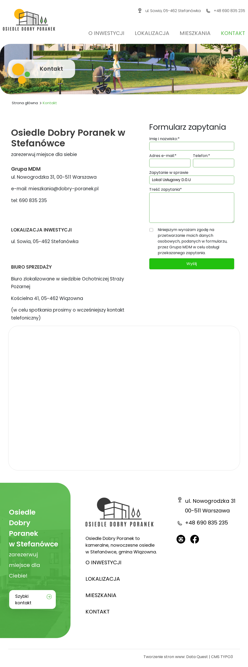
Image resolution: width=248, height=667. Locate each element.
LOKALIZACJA (102, 579)
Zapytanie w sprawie (168, 172)
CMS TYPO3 (222, 657)
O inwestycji (106, 33)
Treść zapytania (165, 189)
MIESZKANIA (100, 595)
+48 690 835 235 (229, 11)
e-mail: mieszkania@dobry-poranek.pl (55, 188)
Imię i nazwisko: (164, 139)
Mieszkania (195, 33)
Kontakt (233, 33)
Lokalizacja (152, 33)
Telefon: (201, 155)
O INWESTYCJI (103, 562)
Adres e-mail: (163, 155)
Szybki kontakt (23, 599)
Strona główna (25, 102)
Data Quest (197, 657)
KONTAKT (97, 611)
